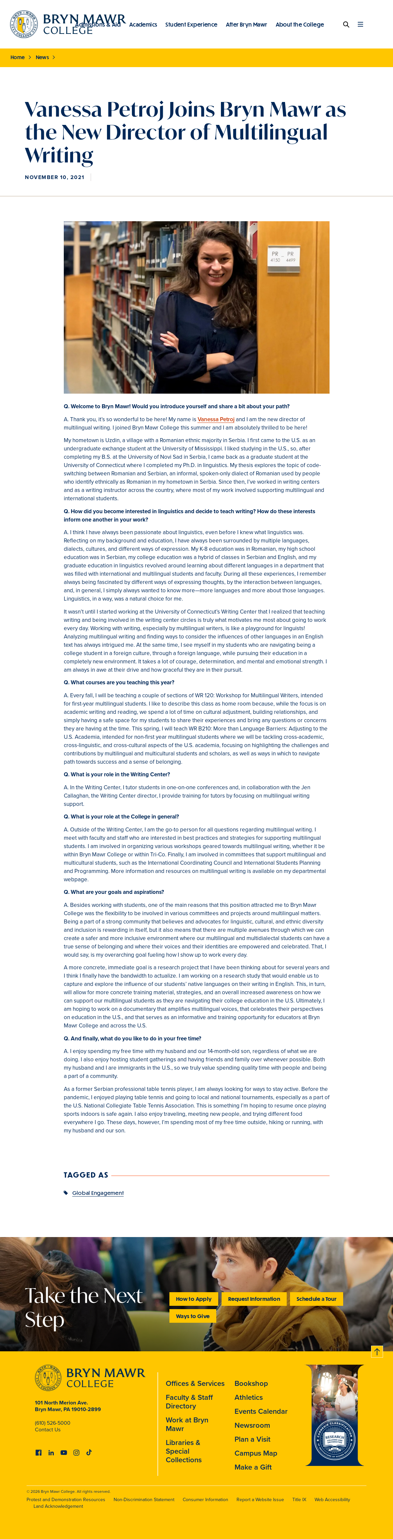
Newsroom (252, 1425)
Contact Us (47, 1429)
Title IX (299, 1499)
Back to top (377, 1350)
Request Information (254, 1299)
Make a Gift (253, 1467)
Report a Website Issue (260, 1499)
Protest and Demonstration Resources (66, 1499)
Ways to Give (193, 1316)
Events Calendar (261, 1411)
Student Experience (191, 24)
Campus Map (256, 1453)
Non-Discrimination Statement (144, 1499)
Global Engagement (98, 1193)
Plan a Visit (252, 1439)
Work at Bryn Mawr (187, 1424)
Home (18, 57)
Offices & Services (195, 1383)
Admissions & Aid (98, 24)
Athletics (249, 1397)
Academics (143, 24)
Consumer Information (205, 1499)
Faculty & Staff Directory (189, 1401)
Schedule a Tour (317, 1299)
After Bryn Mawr (246, 24)
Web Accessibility (332, 1499)
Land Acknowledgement (58, 1506)
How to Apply (194, 1299)
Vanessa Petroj (216, 419)
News (42, 57)
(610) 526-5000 (52, 1423)
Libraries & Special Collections (184, 1451)
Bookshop (251, 1383)
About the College (300, 24)
